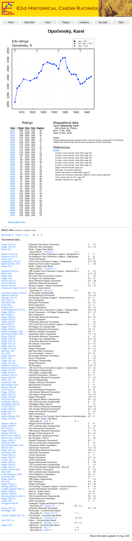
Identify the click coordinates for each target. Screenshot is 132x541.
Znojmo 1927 (7, 307)
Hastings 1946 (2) (9, 486)
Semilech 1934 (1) (9, 375)
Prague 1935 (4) (8, 397)
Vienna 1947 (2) (8, 508)
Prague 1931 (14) (8, 348)
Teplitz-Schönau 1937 (10, 416)
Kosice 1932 (6, 358)
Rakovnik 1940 (8, 443)
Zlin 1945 (5, 481)
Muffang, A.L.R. (51, 523)
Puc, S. (47, 527)
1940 (12, 198)
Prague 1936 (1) (8, 409)
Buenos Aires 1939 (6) (11, 438)
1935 (12, 186)
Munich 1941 (7, 448)
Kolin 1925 (6, 305)
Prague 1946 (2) (8, 498)
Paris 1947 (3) (7, 520)
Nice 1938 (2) (7, 428)
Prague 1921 (6, 278)
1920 (12, 150)
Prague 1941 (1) (8, 450)
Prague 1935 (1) (8, 392)
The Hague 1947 (8, 510)
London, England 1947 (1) (12, 515)
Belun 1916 (6, 273)
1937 (12, 191)
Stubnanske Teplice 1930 (12, 334)
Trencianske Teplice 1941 (12, 445)
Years (47, 22)
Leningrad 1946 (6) (9, 503)
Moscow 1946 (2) (9, 493)
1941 (12, 201)
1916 (12, 140)
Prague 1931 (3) (8, 343)
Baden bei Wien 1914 (10, 264)
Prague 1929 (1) (8, 322)
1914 (12, 135)
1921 (12, 152)
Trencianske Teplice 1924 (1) (14, 288)
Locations (84, 22)
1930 (12, 174)
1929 (12, 172)
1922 (12, 155)
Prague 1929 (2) (8, 327)
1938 (12, 193)
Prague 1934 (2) (8, 377)
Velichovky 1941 (8, 452)
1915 (12, 138)
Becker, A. (48, 290)
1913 (12, 133)
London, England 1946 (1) (12, 489)
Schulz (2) (48, 252)
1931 (12, 176)
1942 (12, 203)
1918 (12, 145)
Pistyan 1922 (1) (8, 281)
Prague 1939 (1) (8, 440)
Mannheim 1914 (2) (10, 271)
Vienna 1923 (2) (8, 283)
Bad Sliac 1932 (8, 351)
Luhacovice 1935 (8, 382)
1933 (12, 181)
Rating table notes (16, 222)
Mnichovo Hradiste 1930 (12, 331)
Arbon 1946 (6, 501)
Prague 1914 (6, 266)
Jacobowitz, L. (50, 268)
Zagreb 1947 (6, 525)
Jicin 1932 (5, 353)
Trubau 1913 (6, 259)
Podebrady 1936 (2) (9, 402)
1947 (12, 215)
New (121, 22)
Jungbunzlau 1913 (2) (10, 261)
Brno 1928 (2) (7, 314)
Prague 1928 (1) (8, 312)
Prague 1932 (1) (8, 356)
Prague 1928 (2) (8, 317)
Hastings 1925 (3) (9, 298)
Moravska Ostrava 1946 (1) (13, 496)
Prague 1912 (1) (8, 244)
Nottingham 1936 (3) (10, 404)
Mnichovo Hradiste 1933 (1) (13, 368)
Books (56, 150)
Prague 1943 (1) (8, 462)
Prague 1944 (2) (8, 479)
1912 (12, 130)
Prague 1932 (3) (8, 363)
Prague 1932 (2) (8, 360)
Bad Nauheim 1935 (9, 385)
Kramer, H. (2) (50, 513)
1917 (12, 143)
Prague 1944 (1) (8, 467)
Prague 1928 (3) (8, 319)
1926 (12, 164)
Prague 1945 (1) (8, 484)
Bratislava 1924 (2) (9, 295)
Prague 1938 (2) (8, 418)
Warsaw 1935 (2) (8, 387)
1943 (12, 205)
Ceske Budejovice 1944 (11, 474)
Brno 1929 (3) (7, 324)
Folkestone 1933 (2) (10, 365)
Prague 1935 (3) (8, 394)
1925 (12, 162)
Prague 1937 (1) (8, 411)
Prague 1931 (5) (8, 346)
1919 (12, 147)
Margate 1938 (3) (8, 423)
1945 (12, 210)
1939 (12, 196)
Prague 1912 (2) (8, 247)
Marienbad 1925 (8, 302)
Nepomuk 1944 (8, 477)
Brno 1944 (6, 472)
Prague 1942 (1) (8, 457)
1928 (12, 169)
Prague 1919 (6, 276)
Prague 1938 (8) (8, 426)
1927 (12, 167)
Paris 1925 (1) (7, 300)
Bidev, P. (48, 530)
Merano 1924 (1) (8, 285)
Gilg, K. (47, 421)
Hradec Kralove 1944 (10, 469)
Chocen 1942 (7, 460)
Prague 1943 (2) (8, 464)
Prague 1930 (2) (8, 336)
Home (11, 22)
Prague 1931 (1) (8, 341)
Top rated (102, 22)
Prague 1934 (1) (8, 373)
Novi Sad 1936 (7, 399)
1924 (12, 159)
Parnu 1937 (6, 414)
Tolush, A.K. (49, 506)
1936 (12, 189)
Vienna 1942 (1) (8, 455)
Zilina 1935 (6, 380)
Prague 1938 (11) (8, 431)
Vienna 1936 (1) (8, 406)
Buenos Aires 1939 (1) (11, 435)
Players (66, 22)
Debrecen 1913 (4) (9, 254)
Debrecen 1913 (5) (9, 256)
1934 (12, 184)
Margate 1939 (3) (8, 433)
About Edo (29, 22)
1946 (12, 213)
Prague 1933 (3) (8, 370)
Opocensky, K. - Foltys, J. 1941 (15, 235)
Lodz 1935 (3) (7, 389)
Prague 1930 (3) (8, 339)
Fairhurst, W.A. (51, 518)
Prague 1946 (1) (8, 491)
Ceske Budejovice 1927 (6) (13, 310)
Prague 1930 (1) (8, 329)
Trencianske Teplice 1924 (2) (14, 293)
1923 (12, 157)
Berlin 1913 (6, 249)
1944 (12, 208)
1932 (12, 179)
